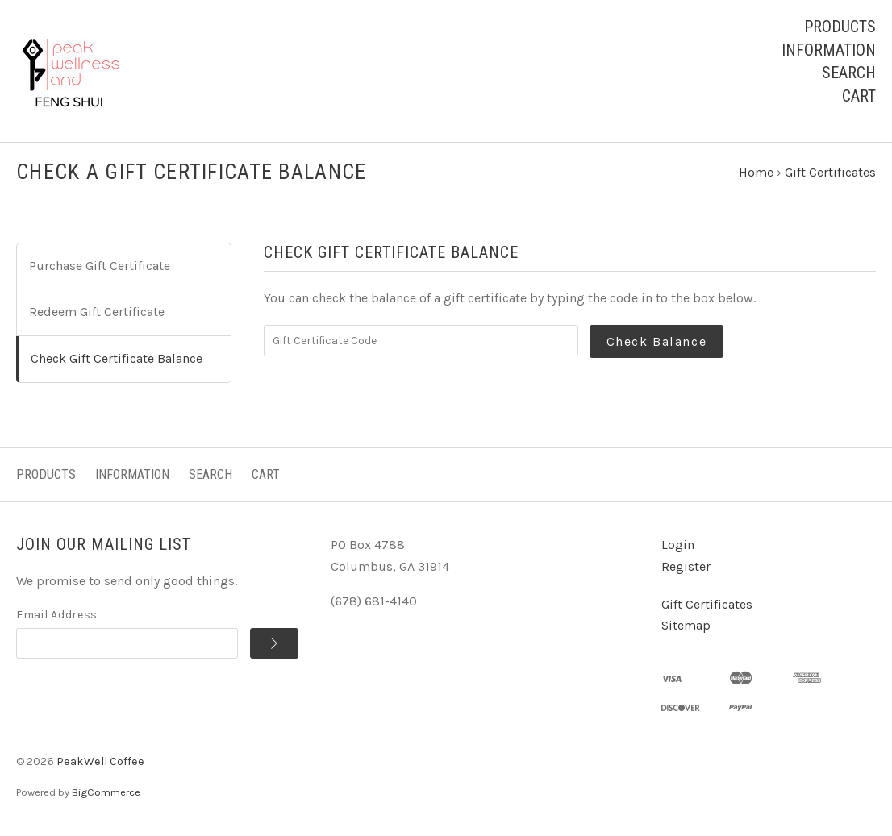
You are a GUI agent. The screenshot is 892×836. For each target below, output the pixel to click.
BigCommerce (106, 794)
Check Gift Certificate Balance (116, 361)
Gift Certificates (706, 606)
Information (829, 50)
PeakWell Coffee (100, 765)
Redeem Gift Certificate (97, 314)
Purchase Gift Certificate (99, 269)
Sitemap (686, 628)
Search (849, 72)
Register (686, 569)
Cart (859, 96)
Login (677, 547)
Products (840, 26)
